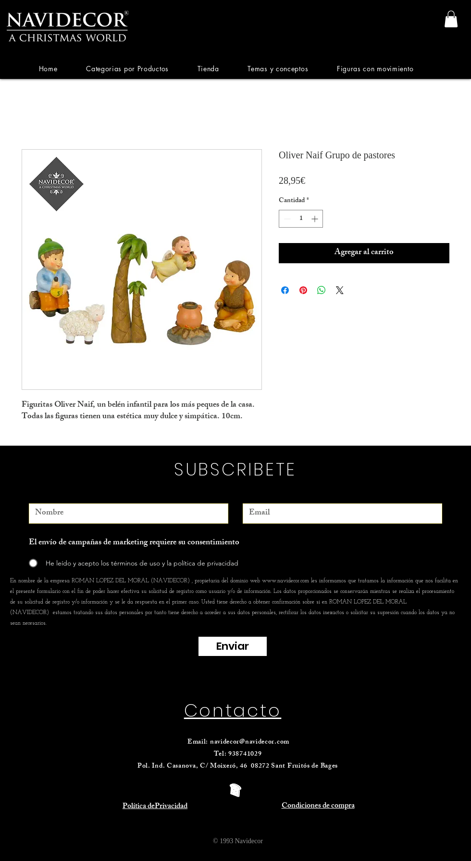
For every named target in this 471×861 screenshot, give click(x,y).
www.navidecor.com (285, 581)
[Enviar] (232, 646)
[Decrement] (286, 218)
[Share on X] (340, 290)
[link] (451, 19)
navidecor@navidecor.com (249, 742)
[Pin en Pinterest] (303, 290)
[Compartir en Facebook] (285, 290)
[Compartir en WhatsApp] (321, 290)
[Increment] (316, 218)
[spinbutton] (301, 218)
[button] (127, 68)
